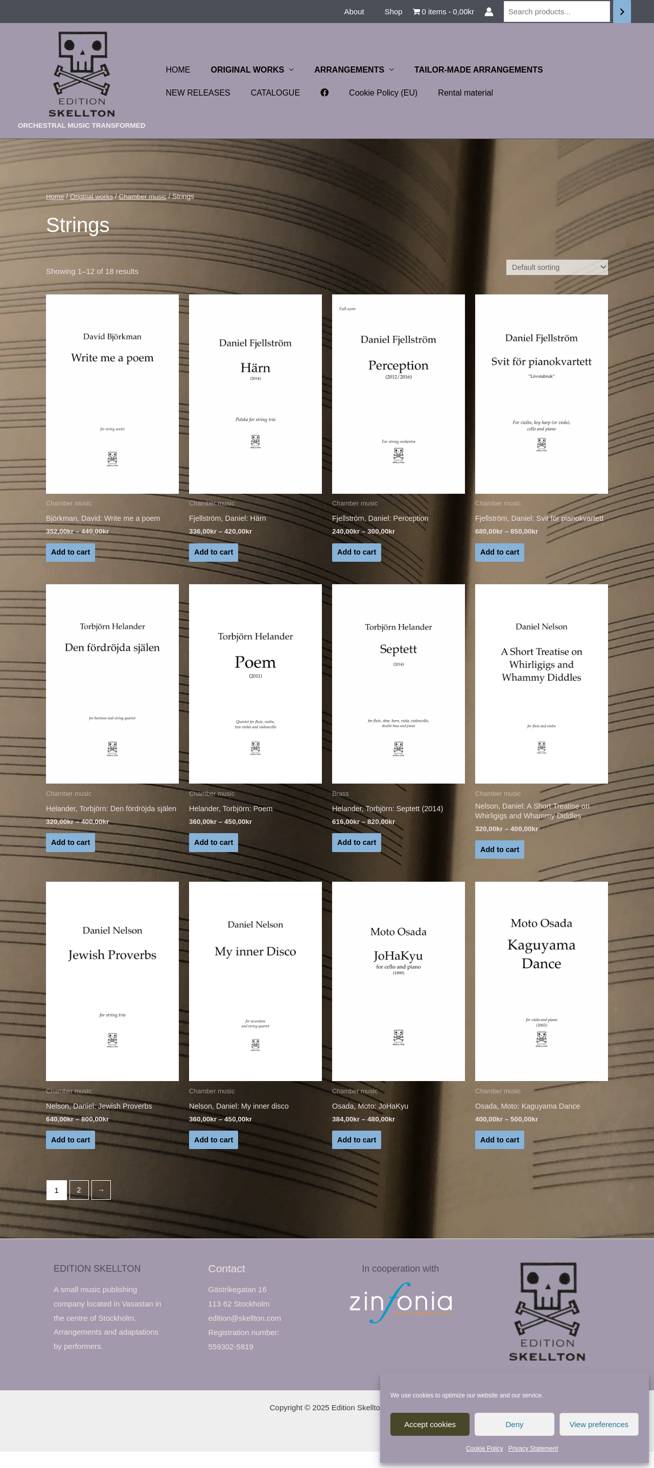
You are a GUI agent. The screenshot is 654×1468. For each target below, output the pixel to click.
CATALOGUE (188, 92)
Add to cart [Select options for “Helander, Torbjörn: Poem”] (214, 855)
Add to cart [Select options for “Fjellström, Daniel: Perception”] (357, 554)
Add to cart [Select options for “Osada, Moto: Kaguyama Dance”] (500, 1155)
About (361, 11)
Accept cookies (430, 1424)
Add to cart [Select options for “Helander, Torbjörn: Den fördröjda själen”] (71, 862)
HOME (176, 69)
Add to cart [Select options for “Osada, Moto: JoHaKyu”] (357, 1155)
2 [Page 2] (79, 1206)
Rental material (366, 92)
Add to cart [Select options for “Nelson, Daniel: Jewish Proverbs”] (71, 1155)
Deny (514, 1424)
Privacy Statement (533, 1448)
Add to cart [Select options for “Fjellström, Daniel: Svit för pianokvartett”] (500, 562)
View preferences (599, 1424)
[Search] (622, 11)
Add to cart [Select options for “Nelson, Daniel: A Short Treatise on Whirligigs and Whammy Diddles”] (500, 862)
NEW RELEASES (577, 69)
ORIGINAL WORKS (241, 69)
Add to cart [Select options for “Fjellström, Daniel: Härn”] (214, 554)
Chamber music (146, 196)
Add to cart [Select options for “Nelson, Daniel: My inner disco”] (214, 1155)
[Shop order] (555, 268)
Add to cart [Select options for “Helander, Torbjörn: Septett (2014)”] (357, 855)
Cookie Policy (484, 1448)
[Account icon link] (489, 11)
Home (55, 196)
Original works (93, 196)
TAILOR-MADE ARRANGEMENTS (464, 69)
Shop (396, 11)
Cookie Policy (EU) (288, 92)
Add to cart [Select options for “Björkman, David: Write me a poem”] (71, 554)
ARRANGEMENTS (339, 69)
